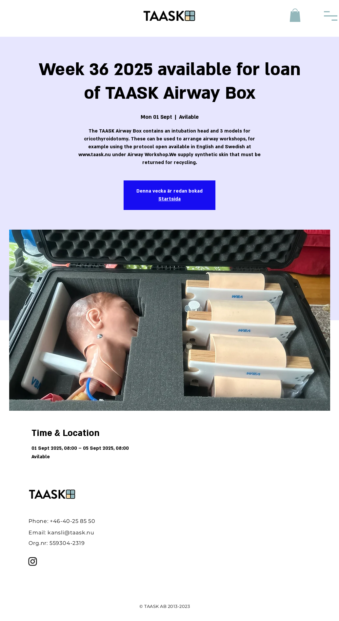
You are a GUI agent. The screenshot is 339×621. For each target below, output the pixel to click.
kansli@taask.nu (71, 532)
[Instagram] (32, 561)
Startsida (169, 199)
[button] (295, 15)
